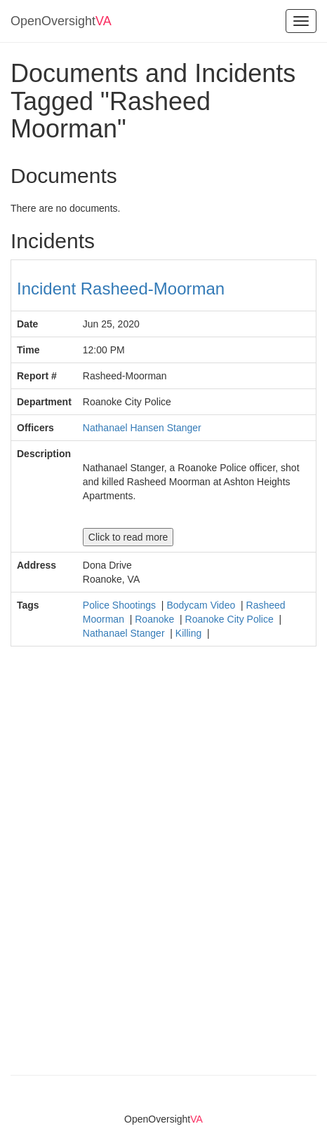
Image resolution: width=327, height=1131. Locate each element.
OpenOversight (61, 21)
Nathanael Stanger (125, 633)
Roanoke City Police (230, 619)
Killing (189, 633)
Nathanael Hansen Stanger (142, 427)
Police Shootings (121, 605)
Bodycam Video (202, 605)
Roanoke (156, 619)
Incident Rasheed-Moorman (121, 288)
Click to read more (128, 537)
